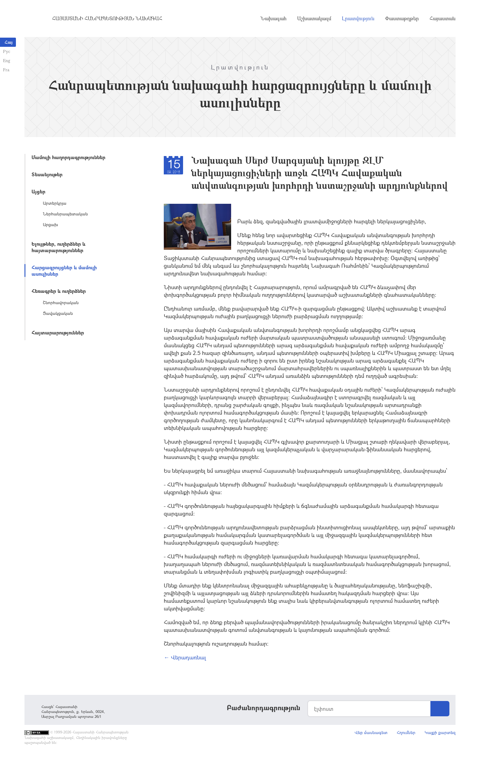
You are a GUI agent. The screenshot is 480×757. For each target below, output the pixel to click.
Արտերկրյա (54, 203)
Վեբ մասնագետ (371, 732)
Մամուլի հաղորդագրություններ (68, 157)
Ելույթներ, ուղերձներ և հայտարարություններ (58, 247)
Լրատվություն (358, 18)
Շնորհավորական (61, 302)
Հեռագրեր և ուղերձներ (59, 291)
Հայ (9, 42)
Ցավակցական (58, 313)
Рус (6, 51)
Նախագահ (274, 18)
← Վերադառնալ (185, 657)
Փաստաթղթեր (402, 18)
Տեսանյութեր (47, 174)
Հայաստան (442, 18)
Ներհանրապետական (65, 214)
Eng (6, 60)
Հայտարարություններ (58, 332)
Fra (6, 70)
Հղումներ (406, 732)
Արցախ (50, 224)
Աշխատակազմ (314, 18)
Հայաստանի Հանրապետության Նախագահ (107, 18)
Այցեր (38, 191)
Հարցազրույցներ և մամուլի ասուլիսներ (64, 270)
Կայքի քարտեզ (440, 732)
